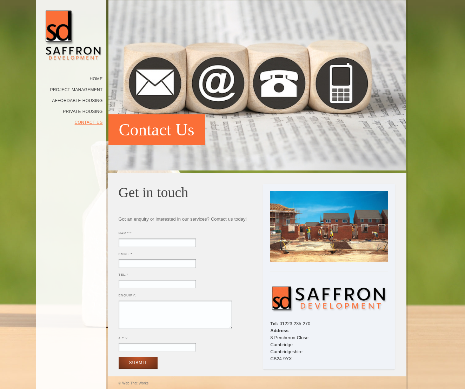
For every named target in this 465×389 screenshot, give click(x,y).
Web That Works (135, 383)
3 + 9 (123, 338)
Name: (125, 233)
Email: (126, 254)
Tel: (123, 274)
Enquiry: (128, 295)
